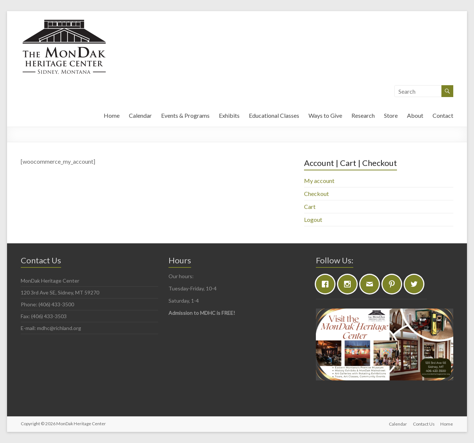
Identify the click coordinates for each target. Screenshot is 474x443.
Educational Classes (274, 115)
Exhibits (229, 115)
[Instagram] (349, 284)
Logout (313, 219)
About (415, 115)
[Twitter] (416, 284)
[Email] (371, 284)
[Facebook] (327, 284)
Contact (443, 115)
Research (363, 115)
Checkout (316, 193)
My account (319, 180)
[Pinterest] (394, 284)
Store (391, 115)
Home (112, 115)
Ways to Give (325, 115)
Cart (310, 206)
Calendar (140, 115)
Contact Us (424, 423)
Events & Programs (185, 115)
